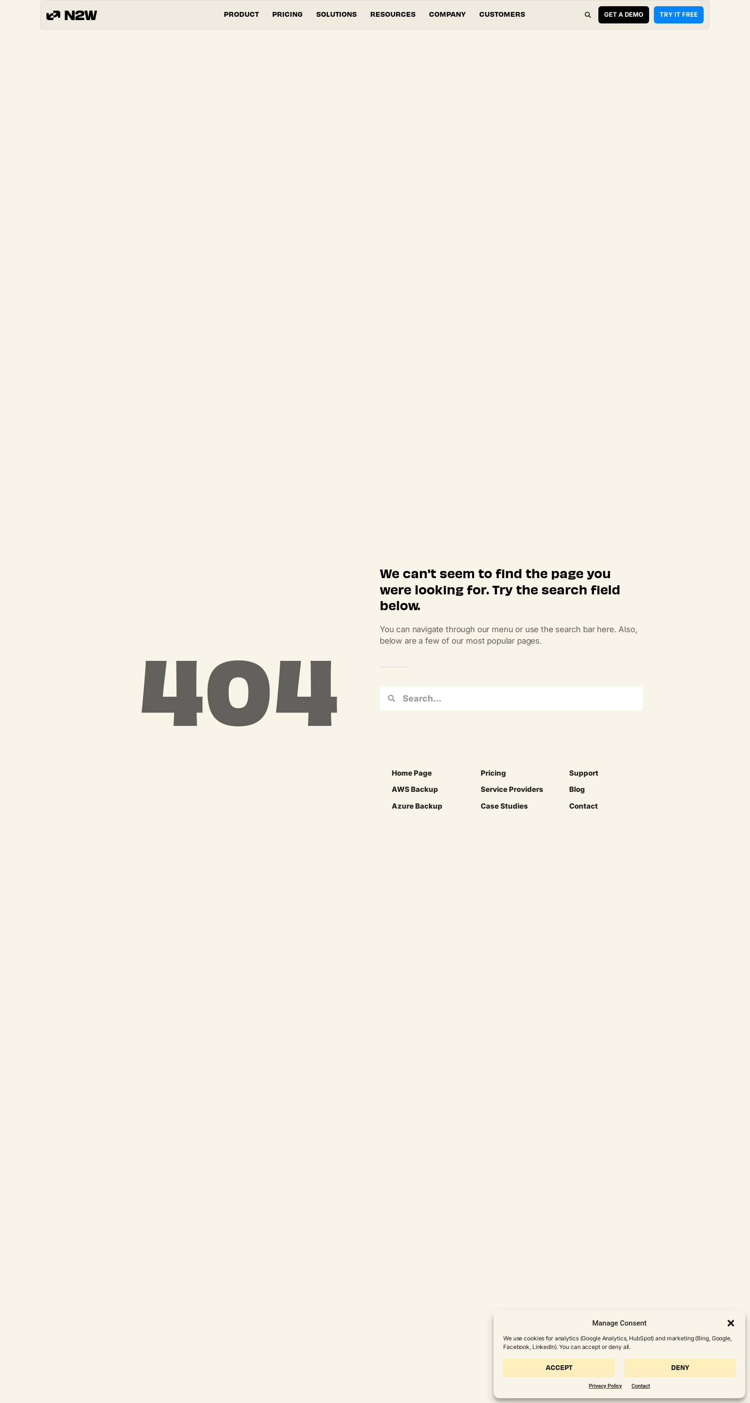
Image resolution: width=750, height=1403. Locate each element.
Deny (680, 1367)
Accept (559, 1367)
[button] (731, 1323)
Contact (640, 1386)
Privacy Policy (605, 1386)
